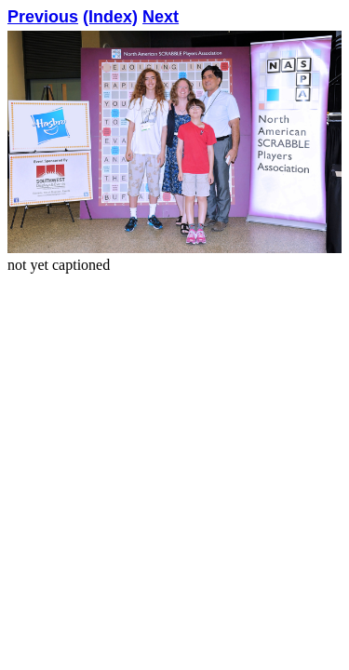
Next (160, 16)
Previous (42, 16)
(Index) (110, 16)
